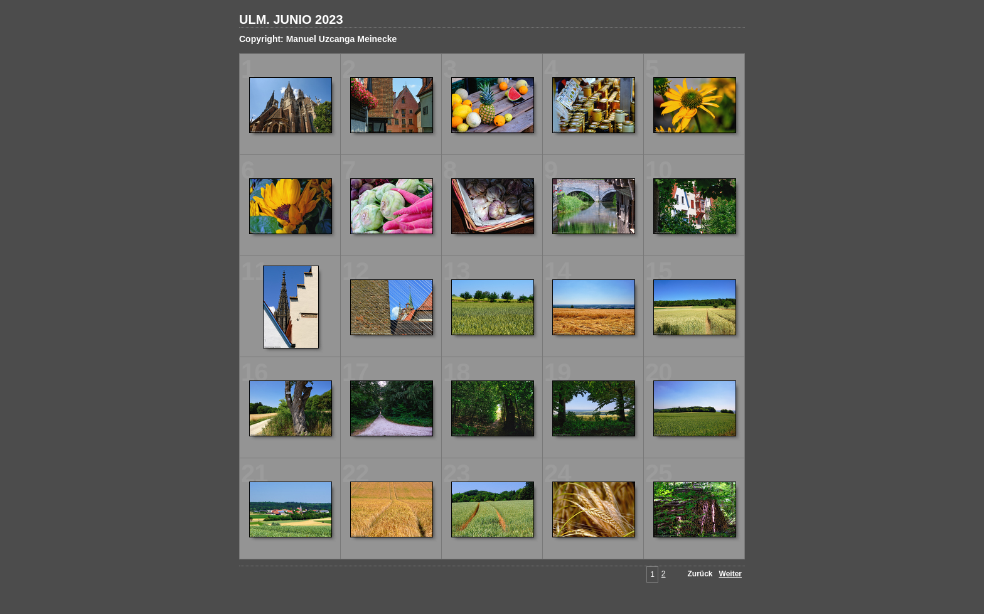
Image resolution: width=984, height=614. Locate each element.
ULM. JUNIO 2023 (291, 19)
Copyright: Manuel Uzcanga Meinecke (318, 39)
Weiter (730, 573)
